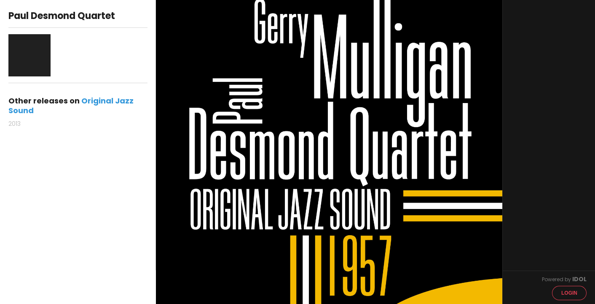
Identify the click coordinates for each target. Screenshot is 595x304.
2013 (14, 123)
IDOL (579, 279)
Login (569, 293)
